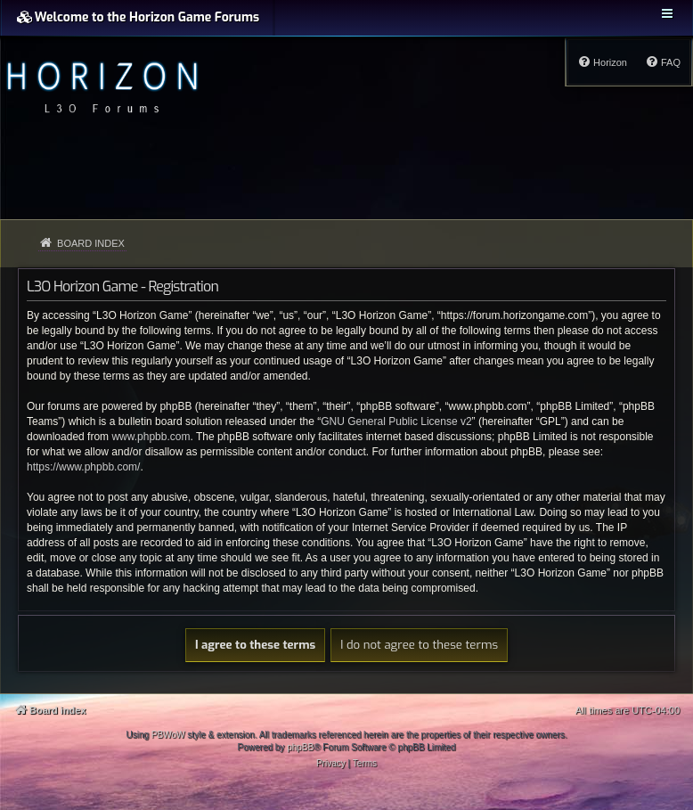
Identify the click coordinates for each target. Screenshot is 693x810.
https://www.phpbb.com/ (83, 467)
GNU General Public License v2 (396, 421)
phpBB (300, 747)
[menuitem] (663, 62)
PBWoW (168, 735)
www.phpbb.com (150, 436)
